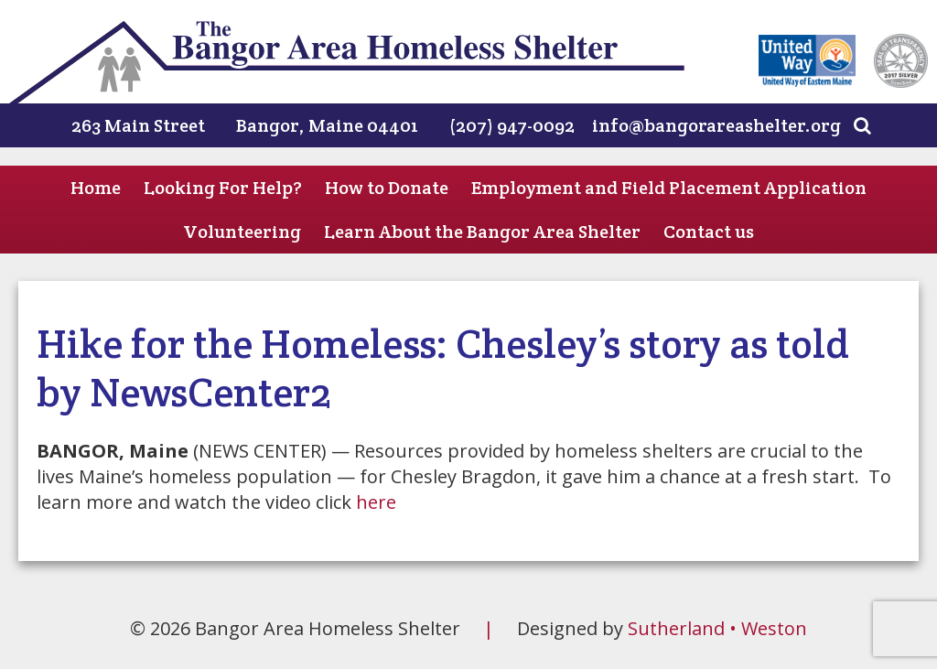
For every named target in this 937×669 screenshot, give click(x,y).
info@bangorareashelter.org (716, 125)
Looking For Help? (223, 188)
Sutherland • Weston (717, 628)
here (376, 502)
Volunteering (242, 231)
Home (95, 188)
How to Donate (386, 188)
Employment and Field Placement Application (669, 188)
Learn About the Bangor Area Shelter (482, 231)
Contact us (708, 231)
